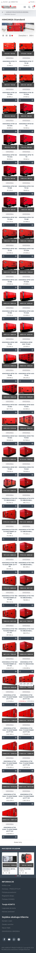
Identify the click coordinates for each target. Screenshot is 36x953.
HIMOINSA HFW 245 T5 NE (9, 312)
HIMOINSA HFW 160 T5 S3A (26, 249)
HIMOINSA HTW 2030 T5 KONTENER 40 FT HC (26, 796)
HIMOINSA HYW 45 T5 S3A (10, 125)
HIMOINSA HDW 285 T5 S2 (9, 343)
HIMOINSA (10, 58)
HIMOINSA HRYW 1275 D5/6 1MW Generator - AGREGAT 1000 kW (10, 869)
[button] (15, 875)
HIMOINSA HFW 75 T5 (26, 156)
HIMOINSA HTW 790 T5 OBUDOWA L (26, 597)
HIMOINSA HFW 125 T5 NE (26, 218)
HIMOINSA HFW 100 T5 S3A (9, 218)
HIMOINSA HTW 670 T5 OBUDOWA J (9, 499)
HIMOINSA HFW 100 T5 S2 (26, 187)
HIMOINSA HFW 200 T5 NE (9, 281)
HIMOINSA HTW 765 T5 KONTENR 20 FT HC (9, 564)
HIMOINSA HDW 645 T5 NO (9, 437)
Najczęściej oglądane (11, 848)
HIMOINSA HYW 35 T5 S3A (26, 93)
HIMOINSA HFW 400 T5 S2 (26, 374)
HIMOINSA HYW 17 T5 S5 (26, 62)
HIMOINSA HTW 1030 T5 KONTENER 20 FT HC (9, 697)
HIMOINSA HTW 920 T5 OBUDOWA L (26, 630)
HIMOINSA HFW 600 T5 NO (26, 405)
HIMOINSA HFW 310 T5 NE (9, 374)
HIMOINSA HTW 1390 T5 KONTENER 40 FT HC (9, 730)
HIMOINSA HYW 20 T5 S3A (9, 93)
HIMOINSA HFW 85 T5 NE (10, 187)
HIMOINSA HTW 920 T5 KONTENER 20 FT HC (9, 664)
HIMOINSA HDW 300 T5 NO (26, 343)
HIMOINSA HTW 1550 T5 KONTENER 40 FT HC (9, 763)
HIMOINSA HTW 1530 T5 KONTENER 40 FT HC (26, 730)
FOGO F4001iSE (25, 869)
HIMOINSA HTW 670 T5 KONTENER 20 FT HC (9, 531)
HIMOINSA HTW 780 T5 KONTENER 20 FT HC (9, 597)
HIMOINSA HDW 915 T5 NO (26, 468)
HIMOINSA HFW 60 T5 (26, 125)
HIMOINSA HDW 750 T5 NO (26, 437)
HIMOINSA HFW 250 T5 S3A (26, 312)
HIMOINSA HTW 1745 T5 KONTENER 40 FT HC (26, 763)
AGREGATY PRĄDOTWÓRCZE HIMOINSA (17, 12)
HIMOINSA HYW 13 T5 (10, 62)
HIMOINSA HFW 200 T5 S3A (26, 281)
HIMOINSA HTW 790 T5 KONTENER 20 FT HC (9, 630)
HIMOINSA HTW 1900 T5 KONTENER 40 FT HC (9, 796)
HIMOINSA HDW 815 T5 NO (9, 468)
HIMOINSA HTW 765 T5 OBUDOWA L (26, 530)
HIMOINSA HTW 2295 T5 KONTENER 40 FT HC (9, 829)
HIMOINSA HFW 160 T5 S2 (9, 249)
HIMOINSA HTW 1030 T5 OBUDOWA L (26, 664)
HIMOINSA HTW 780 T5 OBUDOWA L (26, 563)
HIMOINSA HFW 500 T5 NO (9, 405)
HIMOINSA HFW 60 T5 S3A (9, 156)
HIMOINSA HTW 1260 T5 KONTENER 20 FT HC (26, 697)
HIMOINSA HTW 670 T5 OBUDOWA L (26, 499)
